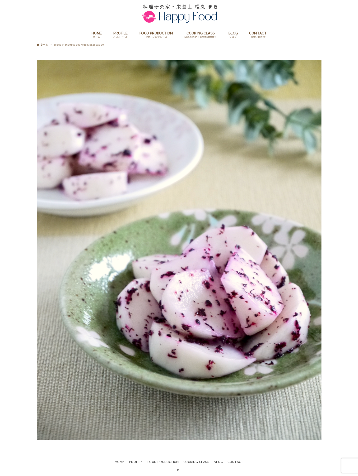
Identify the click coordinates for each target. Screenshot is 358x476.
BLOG (218, 462)
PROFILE (136, 462)
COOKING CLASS (196, 462)
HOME (120, 462)
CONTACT (235, 462)
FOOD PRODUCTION (163, 462)
